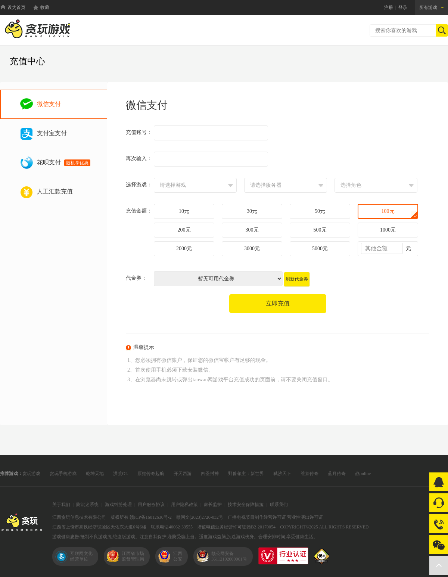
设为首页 (16, 7)
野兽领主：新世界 (246, 473)
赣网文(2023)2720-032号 (199, 517)
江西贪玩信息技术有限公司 (79, 517)
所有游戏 (428, 7)
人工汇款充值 (55, 191)
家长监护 (213, 504)
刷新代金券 (297, 279)
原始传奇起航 (150, 473)
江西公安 (177, 556)
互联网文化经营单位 (81, 556)
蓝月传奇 (337, 473)
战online (363, 473)
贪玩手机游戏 (63, 473)
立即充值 (278, 303)
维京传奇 (309, 473)
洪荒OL (120, 473)
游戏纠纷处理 (118, 504)
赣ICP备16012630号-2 (151, 517)
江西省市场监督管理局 (133, 556)
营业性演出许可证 (305, 517)
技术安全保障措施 (246, 504)
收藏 (44, 7)
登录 (402, 7)
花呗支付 (63, 162)
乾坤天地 (95, 473)
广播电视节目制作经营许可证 (257, 517)
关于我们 (61, 504)
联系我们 (279, 504)
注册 (388, 7)
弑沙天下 (282, 473)
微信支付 (49, 104)
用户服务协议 (151, 504)
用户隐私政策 (184, 504)
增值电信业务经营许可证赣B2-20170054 (236, 527)
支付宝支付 (52, 133)
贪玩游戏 (31, 473)
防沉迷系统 (87, 504)
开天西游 (183, 473)
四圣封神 (210, 473)
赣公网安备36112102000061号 (229, 556)
